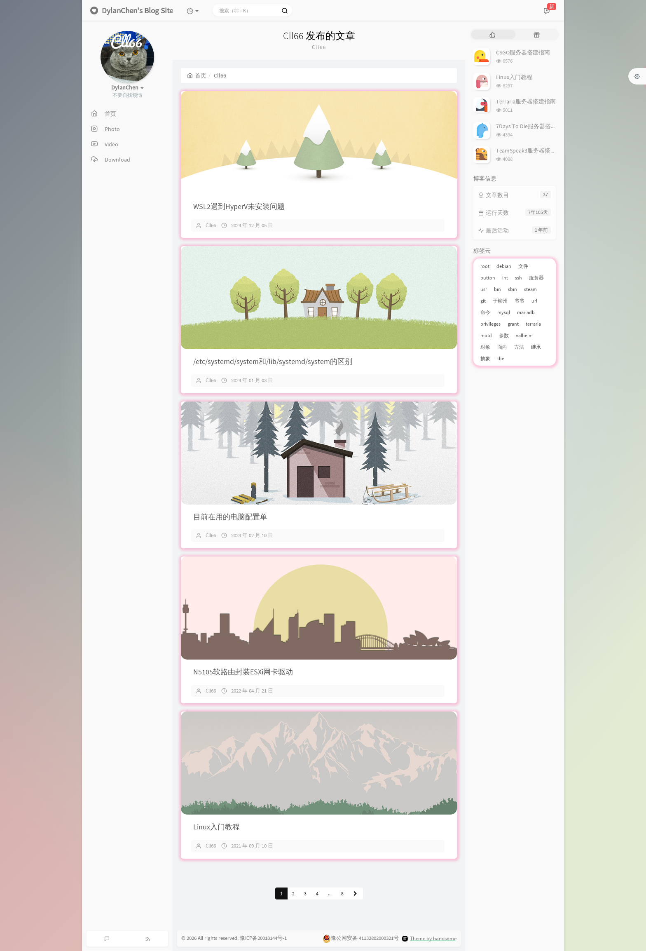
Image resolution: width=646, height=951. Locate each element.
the (500, 358)
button (487, 278)
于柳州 (500, 301)
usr (483, 289)
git (483, 301)
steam (530, 289)
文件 (523, 266)
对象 (485, 347)
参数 (504, 335)
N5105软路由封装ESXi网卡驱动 (243, 671)
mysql (503, 312)
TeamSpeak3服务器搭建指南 (532, 150)
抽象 (485, 358)
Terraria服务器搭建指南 (526, 101)
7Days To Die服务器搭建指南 (532, 126)
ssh (518, 278)
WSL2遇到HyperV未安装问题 (239, 206)
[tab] (492, 34)
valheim (524, 335)
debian (503, 266)
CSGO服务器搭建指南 (523, 52)
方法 (519, 347)
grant (513, 324)
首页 (196, 75)
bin (497, 289)
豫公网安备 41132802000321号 (365, 938)
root (484, 266)
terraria (533, 324)
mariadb (526, 312)
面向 (502, 347)
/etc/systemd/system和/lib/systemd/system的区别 (272, 361)
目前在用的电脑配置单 (230, 516)
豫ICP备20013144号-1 (263, 938)
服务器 (536, 278)
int (505, 278)
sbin (512, 289)
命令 (485, 312)
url (534, 301)
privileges (490, 324)
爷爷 (519, 301)
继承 (536, 347)
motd (486, 335)
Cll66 (211, 225)
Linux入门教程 (216, 826)
